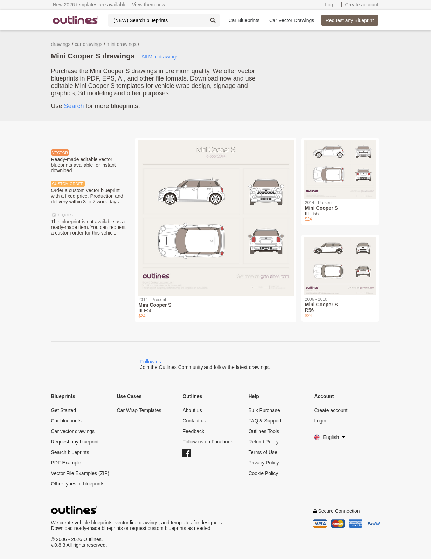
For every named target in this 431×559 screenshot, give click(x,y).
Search (74, 106)
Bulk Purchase (264, 410)
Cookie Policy (263, 473)
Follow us (150, 361)
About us (192, 410)
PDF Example (66, 463)
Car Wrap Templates (139, 410)
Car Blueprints (243, 20)
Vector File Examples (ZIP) (80, 473)
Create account (361, 4)
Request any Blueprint (350, 20)
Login (320, 421)
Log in (331, 4)
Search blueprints (70, 452)
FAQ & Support (264, 421)
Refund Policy (263, 442)
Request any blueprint (75, 442)
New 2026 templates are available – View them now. (109, 4)
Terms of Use (262, 452)
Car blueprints (66, 421)
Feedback (193, 431)
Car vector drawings (73, 431)
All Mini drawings (159, 57)
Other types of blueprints (78, 484)
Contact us (194, 421)
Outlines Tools (263, 431)
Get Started (63, 410)
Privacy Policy (263, 463)
